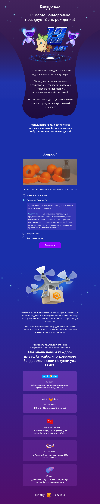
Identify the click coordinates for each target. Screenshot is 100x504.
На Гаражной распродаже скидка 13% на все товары (50, 456)
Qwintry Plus (33, 214)
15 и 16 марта (50, 451)
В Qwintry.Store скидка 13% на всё (50, 407)
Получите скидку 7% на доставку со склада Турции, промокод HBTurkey (50, 431)
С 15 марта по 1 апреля (50, 427)
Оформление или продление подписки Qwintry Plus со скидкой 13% (49, 386)
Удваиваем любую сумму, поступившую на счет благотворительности (49, 480)
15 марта (50, 382)
